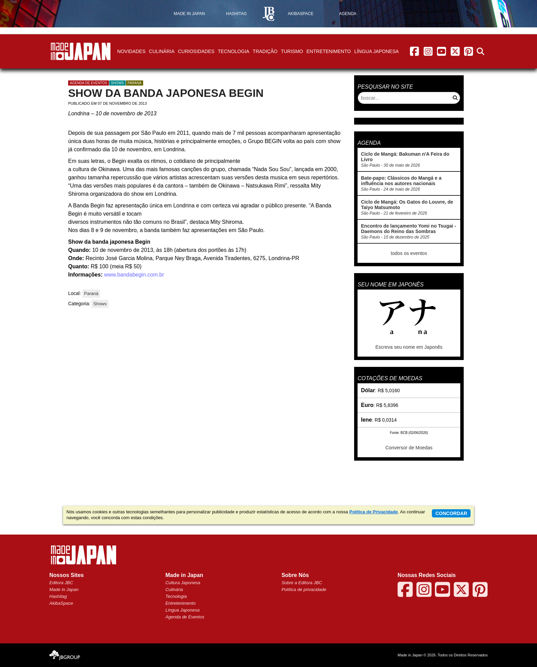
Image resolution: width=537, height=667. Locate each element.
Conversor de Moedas (409, 447)
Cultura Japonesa (182, 582)
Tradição (265, 51)
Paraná (134, 83)
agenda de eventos (88, 83)
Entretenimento (329, 51)
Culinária (162, 51)
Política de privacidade (304, 589)
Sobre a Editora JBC (302, 582)
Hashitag (58, 596)
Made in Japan (63, 589)
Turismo (292, 51)
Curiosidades (196, 51)
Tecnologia (233, 51)
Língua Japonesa (376, 51)
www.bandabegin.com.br (133, 275)
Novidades (131, 51)
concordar (451, 513)
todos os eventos (409, 253)
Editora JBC (61, 582)
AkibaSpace (61, 603)
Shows (117, 83)
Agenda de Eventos (184, 616)
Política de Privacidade (373, 511)
